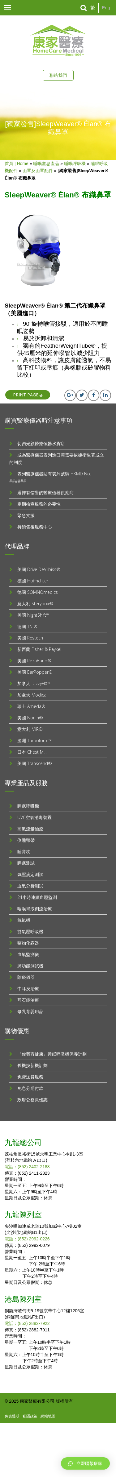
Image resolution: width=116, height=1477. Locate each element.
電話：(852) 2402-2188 (27, 1166)
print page (27, 395)
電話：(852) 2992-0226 (27, 1238)
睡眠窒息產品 (46, 163)
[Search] (83, 8)
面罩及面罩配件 (38, 170)
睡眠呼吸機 (75, 163)
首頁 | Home (16, 163)
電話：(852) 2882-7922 (27, 1323)
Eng (106, 7)
